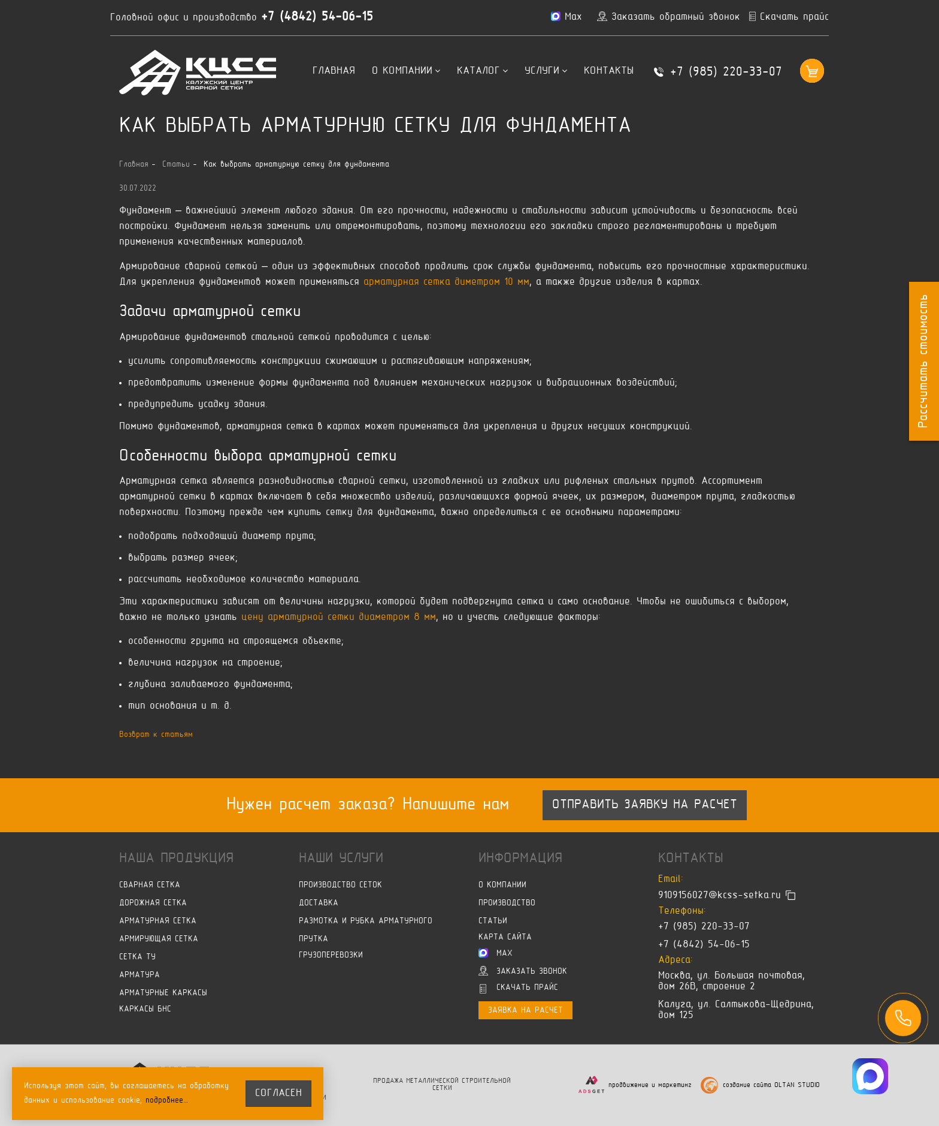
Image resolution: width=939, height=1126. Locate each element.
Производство (506, 903)
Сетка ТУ (137, 957)
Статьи (492, 921)
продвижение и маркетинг (650, 1085)
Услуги (546, 71)
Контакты (609, 71)
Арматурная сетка (157, 921)
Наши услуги (341, 858)
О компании (406, 71)
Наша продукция (176, 858)
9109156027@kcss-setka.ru (719, 896)
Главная (334, 71)
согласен (278, 1093)
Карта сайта (505, 937)
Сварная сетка (149, 885)
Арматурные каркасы (163, 993)
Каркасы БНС (145, 1009)
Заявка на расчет (525, 1010)
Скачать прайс (519, 988)
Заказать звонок (522, 971)
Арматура (139, 975)
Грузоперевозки (331, 955)
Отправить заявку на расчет (644, 805)
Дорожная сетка (153, 903)
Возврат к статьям (156, 735)
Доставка (318, 903)
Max (495, 953)
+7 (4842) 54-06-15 (317, 17)
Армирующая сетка (158, 939)
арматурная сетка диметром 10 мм (446, 282)
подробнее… (167, 1100)
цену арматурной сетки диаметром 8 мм (338, 617)
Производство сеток (340, 885)
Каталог (482, 71)
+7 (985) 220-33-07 (726, 73)
